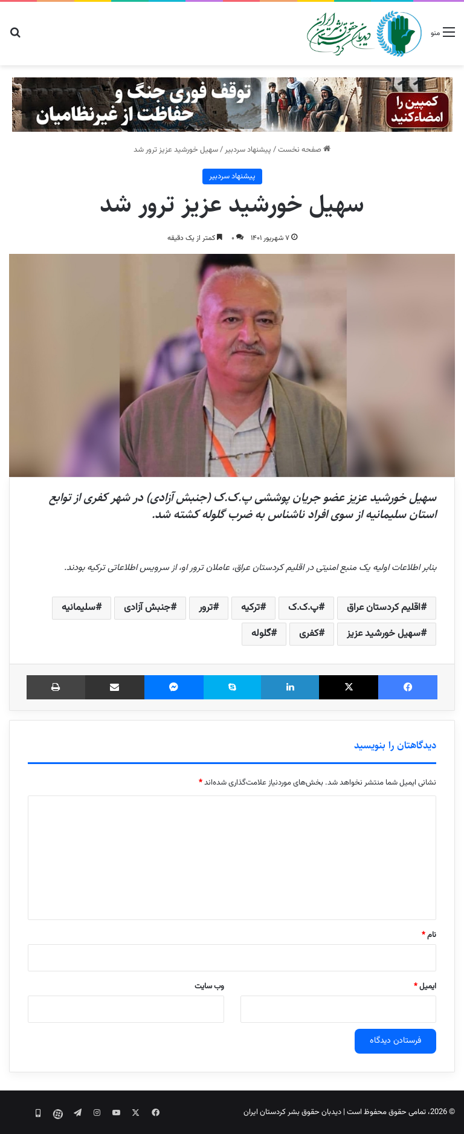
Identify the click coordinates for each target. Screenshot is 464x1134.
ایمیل (425, 986)
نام (429, 935)
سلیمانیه (78, 607)
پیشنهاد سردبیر (248, 150)
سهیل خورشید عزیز (383, 633)
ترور (206, 607)
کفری (308, 633)
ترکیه (250, 607)
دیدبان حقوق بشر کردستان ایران (292, 1112)
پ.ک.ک (303, 607)
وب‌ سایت (209, 986)
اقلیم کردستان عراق (383, 607)
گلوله (261, 633)
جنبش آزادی (147, 607)
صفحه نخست (304, 150)
